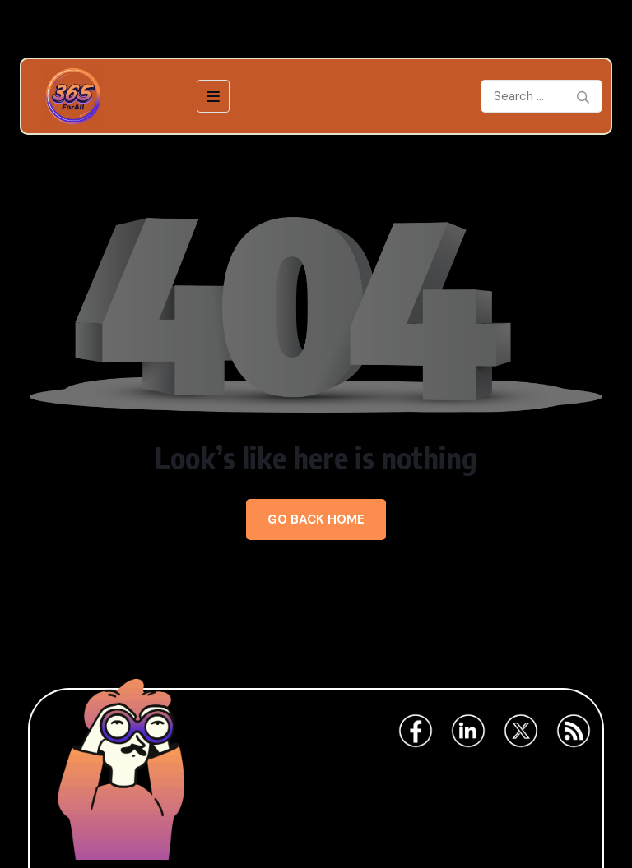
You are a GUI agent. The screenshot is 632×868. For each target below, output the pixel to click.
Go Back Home (316, 519)
